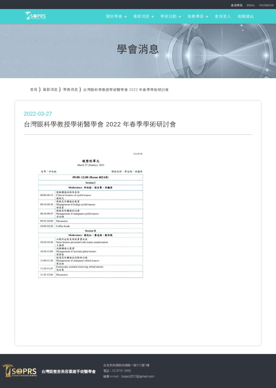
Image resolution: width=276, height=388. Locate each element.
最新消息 (141, 16)
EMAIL (251, 5)
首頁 (34, 89)
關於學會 (114, 16)
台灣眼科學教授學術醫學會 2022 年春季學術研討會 (126, 90)
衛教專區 (196, 16)
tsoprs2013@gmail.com (137, 376)
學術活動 (168, 16)
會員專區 (237, 5)
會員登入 (223, 16)
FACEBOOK (266, 5)
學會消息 (70, 89)
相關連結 (246, 16)
